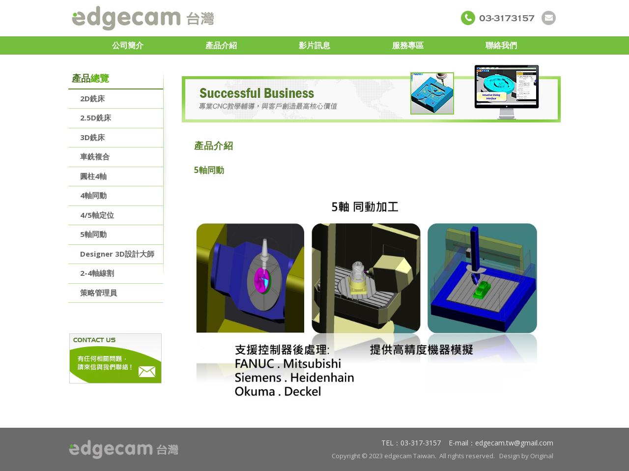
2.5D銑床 (95, 117)
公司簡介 (127, 45)
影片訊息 (314, 45)
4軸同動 (93, 195)
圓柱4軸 (93, 176)
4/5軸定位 (97, 215)
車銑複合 (95, 156)
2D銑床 (92, 98)
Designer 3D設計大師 (117, 254)
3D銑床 (92, 137)
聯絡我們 (501, 45)
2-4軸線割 (97, 273)
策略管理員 (98, 292)
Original (541, 455)
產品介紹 (221, 45)
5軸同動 (93, 234)
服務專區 (408, 45)
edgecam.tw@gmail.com (514, 442)
